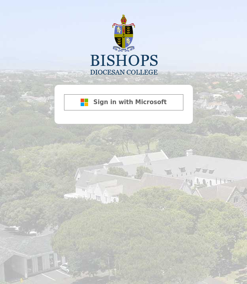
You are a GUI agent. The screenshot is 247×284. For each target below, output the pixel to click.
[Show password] (185, 95)
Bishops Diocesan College (123, 43)
